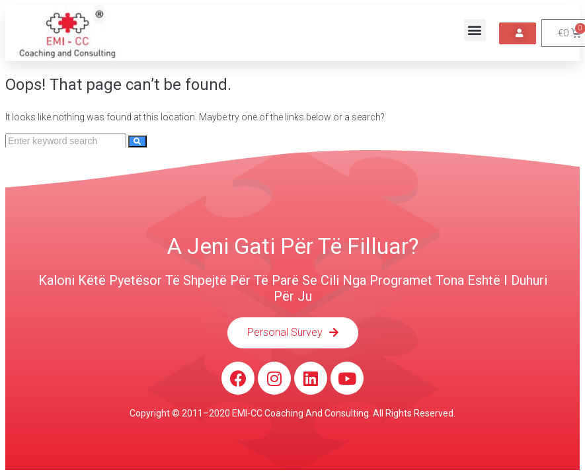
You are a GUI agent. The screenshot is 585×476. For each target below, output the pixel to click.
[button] (475, 30)
